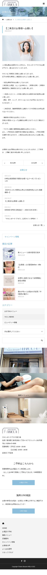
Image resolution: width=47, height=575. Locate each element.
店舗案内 (5, 538)
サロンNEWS (9, 317)
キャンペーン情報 (8, 542)
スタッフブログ (7, 552)
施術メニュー (7, 535)
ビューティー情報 (10, 322)
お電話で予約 (23, 482)
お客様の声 (6, 545)
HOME (3, 523)
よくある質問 (7, 549)
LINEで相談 (23, 511)
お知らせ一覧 (38, 225)
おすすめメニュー (10, 311)
